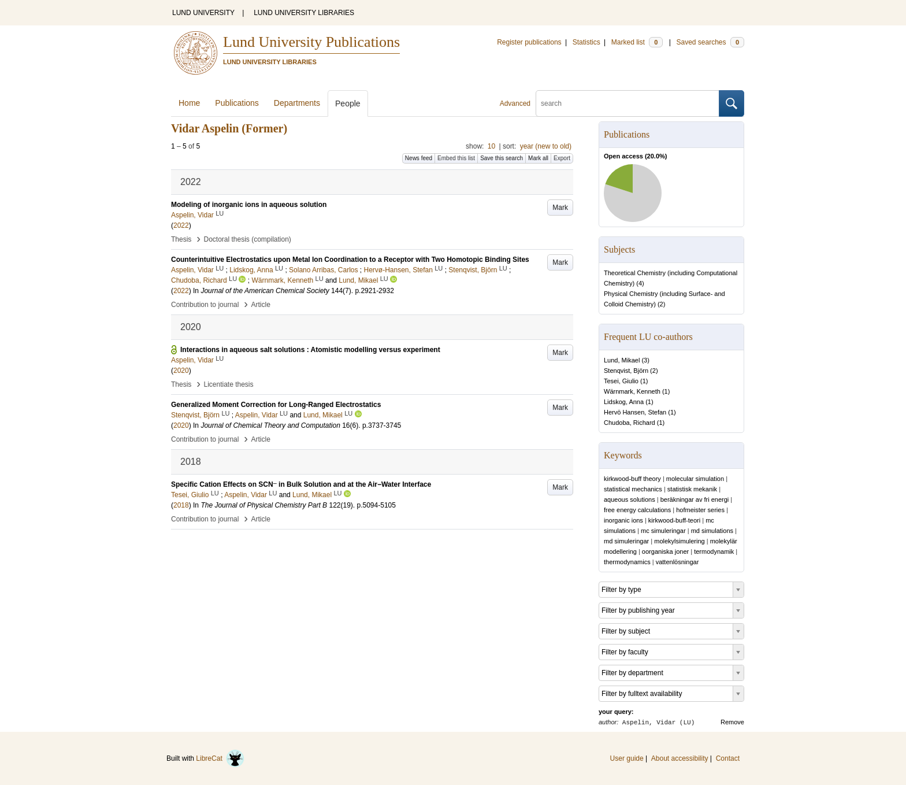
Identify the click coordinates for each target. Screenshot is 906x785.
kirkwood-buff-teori (674, 520)
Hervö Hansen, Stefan (635, 412)
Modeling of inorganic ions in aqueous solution (248, 205)
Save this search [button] (501, 158)
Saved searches (710, 42)
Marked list (637, 42)
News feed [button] (418, 158)
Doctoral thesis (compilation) (247, 239)
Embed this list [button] (456, 158)
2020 (181, 370)
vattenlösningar (677, 561)
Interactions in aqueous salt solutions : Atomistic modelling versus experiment (310, 350)
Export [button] (562, 158)
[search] (627, 103)
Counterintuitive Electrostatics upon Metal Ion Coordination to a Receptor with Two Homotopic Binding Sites (350, 260)
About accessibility (679, 758)
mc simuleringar (663, 530)
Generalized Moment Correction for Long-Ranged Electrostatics (276, 405)
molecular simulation (695, 478)
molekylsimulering (679, 541)
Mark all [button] (538, 158)
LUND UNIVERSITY (203, 13)
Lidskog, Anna (624, 401)
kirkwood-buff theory (632, 478)
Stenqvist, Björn (626, 370)
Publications (237, 103)
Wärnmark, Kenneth (632, 391)
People (348, 103)
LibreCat (220, 758)
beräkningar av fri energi (694, 499)
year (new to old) (545, 146)
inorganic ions (623, 520)
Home (189, 103)
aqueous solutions (629, 499)
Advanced (515, 103)
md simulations (712, 530)
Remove (732, 722)
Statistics (586, 42)
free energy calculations (637, 509)
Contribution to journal (205, 305)
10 (491, 146)
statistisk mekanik (692, 489)
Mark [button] (560, 207)
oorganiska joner (665, 551)
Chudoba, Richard (629, 422)
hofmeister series (700, 509)
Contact (728, 758)
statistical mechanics (633, 489)
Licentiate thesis (228, 384)
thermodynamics (627, 561)
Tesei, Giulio (621, 380)
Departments (297, 103)
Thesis (181, 239)
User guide (627, 758)
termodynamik (714, 551)
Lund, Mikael (622, 360)
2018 (181, 505)
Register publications (529, 42)
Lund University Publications (311, 42)
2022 (181, 225)
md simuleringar (626, 541)
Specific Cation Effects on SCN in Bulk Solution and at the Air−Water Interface (301, 484)
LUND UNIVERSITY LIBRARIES (304, 13)
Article (260, 305)
